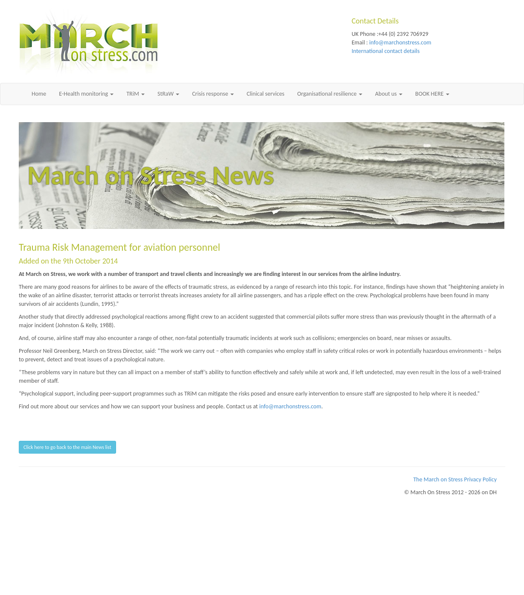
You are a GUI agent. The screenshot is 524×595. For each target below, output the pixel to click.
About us (388, 93)
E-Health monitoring (86, 93)
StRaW (168, 93)
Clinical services (266, 93)
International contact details (385, 51)
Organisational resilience (329, 93)
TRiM (135, 93)
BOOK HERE (432, 93)
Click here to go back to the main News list (67, 447)
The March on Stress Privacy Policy (455, 479)
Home (39, 93)
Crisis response (213, 93)
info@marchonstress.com (400, 42)
